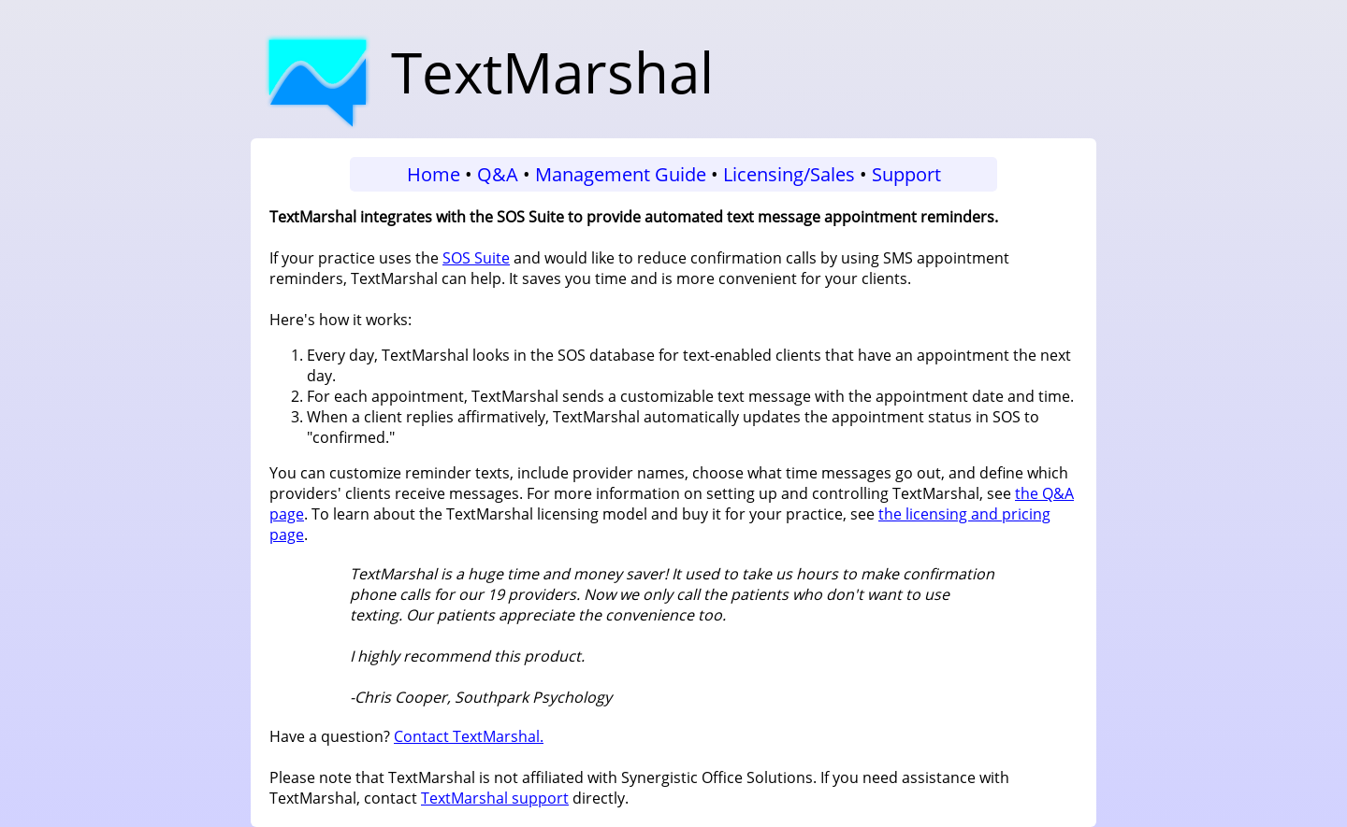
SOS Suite (476, 258)
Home (433, 174)
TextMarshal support (495, 798)
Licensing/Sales (789, 174)
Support (906, 174)
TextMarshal (485, 72)
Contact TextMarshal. (468, 736)
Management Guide (620, 174)
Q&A (497, 174)
